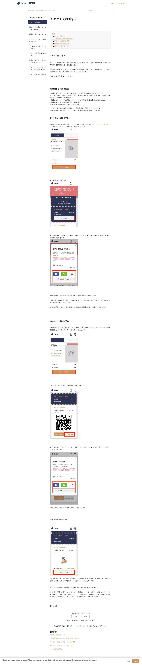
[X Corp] (53, 604)
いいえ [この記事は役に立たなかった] (85, 615)
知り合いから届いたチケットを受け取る (37, 28)
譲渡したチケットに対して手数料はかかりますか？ (37, 61)
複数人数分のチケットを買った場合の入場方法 (65, 637)
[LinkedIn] (56, 604)
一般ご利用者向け (41, 10)
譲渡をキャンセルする (61, 45)
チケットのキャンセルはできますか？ (37, 40)
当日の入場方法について (57, 633)
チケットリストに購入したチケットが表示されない (37, 68)
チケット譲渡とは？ (60, 36)
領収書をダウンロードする (37, 34)
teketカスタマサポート (81, 624)
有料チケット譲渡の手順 (61, 40)
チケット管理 (51, 10)
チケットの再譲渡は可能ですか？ (37, 54)
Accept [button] (136, 661)
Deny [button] (128, 661)
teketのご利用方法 (56, 647)
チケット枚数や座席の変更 (37, 74)
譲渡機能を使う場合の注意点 (65, 38)
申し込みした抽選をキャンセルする (37, 47)
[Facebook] (51, 604)
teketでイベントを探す (118, 3)
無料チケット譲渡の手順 (61, 42)
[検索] (100, 10)
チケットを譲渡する (35, 22)
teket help (31, 10)
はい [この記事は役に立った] (75, 615)
